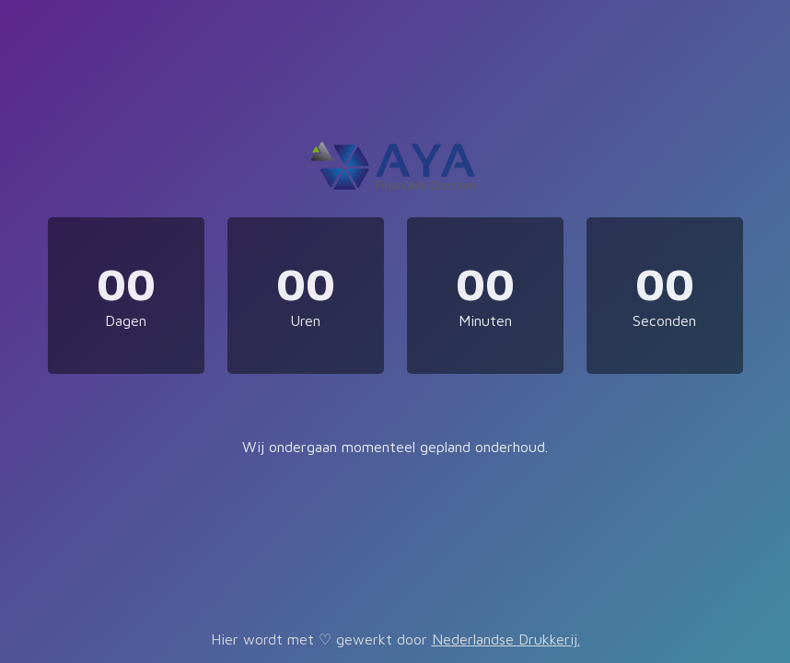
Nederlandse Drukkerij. (506, 639)
